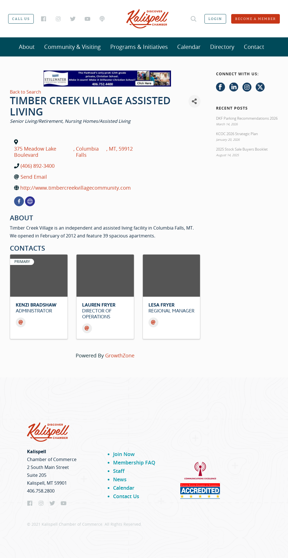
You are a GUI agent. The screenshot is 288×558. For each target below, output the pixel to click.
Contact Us (126, 496)
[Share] (194, 101)
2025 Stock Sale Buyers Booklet (242, 149)
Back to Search (25, 92)
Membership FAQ (134, 462)
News (120, 479)
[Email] (21, 322)
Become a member (255, 19)
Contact (254, 47)
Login (215, 19)
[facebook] (19, 201)
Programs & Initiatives (139, 47)
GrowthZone (119, 355)
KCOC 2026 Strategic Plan (237, 133)
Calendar (189, 47)
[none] (30, 201)
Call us (21, 19)
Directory (222, 47)
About (27, 47)
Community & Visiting (72, 47)
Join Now (124, 454)
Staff (119, 471)
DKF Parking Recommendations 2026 (247, 118)
